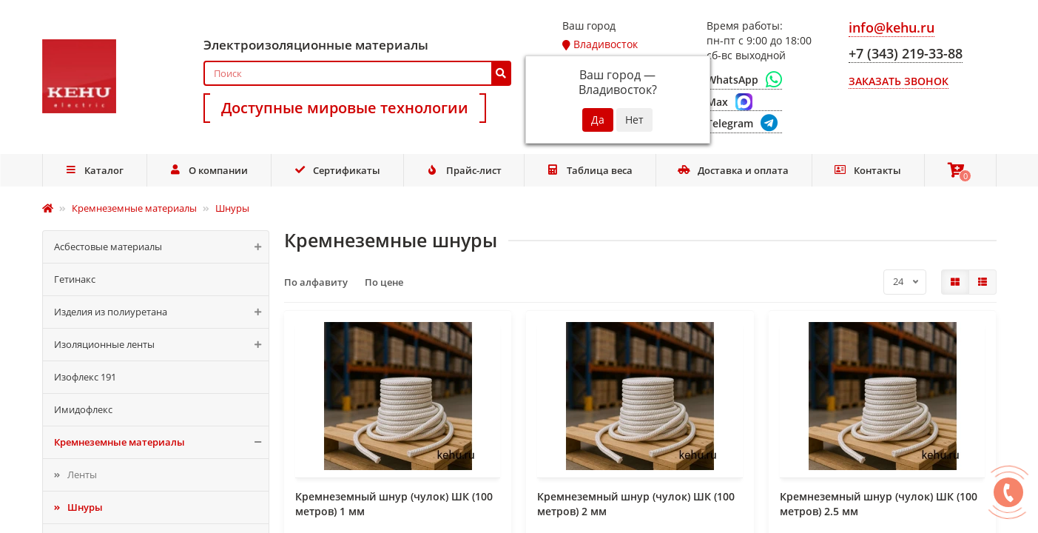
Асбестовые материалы (161, 247)
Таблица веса (590, 170)
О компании (209, 170)
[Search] (357, 73)
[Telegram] (744, 124)
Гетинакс (74, 279)
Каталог (94, 170)
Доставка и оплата (733, 170)
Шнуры (85, 507)
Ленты (82, 474)
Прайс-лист (464, 170)
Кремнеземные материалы (161, 442)
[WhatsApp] (744, 80)
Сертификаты (337, 170)
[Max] (744, 102)
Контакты (868, 170)
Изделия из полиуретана (161, 312)
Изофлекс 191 (85, 376)
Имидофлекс (83, 409)
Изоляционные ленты (161, 345)
